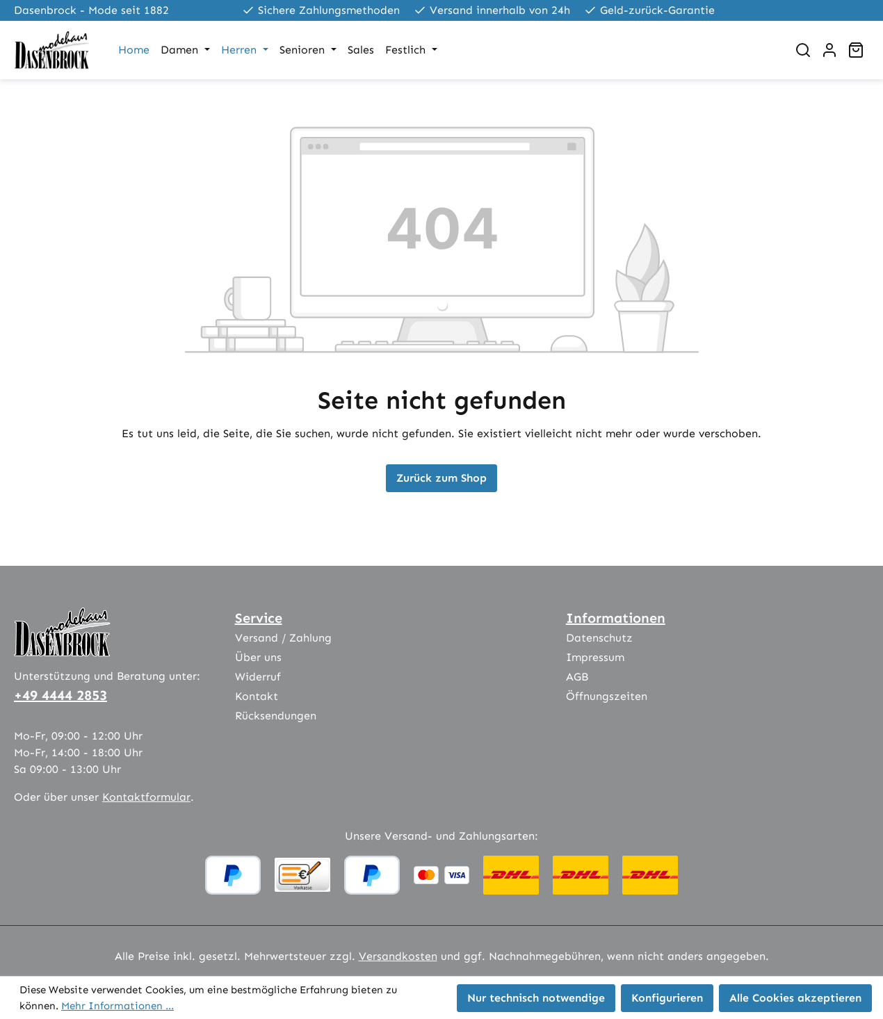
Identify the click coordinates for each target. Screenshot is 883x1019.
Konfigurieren (667, 997)
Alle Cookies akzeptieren (795, 997)
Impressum (595, 657)
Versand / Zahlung (283, 637)
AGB (577, 676)
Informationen (615, 618)
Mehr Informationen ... (117, 1006)
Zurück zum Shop (441, 477)
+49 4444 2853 (60, 695)
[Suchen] (803, 50)
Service (258, 618)
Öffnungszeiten (606, 696)
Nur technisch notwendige (536, 997)
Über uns (258, 657)
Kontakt (256, 696)
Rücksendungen (275, 715)
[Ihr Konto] (829, 50)
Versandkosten (398, 956)
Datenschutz (599, 637)
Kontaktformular (146, 797)
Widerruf (258, 676)
